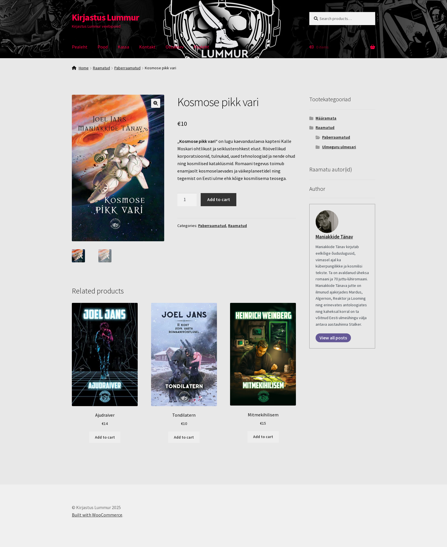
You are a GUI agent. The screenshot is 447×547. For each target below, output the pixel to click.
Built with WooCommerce (97, 514)
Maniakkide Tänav (334, 237)
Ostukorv (175, 47)
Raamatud (101, 67)
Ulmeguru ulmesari (339, 146)
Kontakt (147, 47)
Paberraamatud (127, 67)
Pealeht (80, 47)
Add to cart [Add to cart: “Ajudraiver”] (105, 436)
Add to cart (218, 199)
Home (84, 67)
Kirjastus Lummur (105, 17)
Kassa (123, 47)
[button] (155, 103)
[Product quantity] (187, 199)
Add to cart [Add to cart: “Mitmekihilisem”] (263, 436)
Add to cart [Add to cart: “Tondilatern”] (184, 436)
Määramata (326, 118)
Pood (102, 47)
